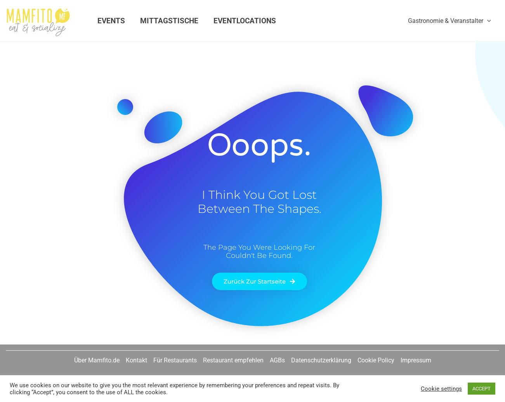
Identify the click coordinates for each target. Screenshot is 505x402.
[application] (487, 21)
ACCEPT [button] (481, 389)
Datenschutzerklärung (321, 360)
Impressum (416, 360)
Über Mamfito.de (97, 360)
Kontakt (136, 360)
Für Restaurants (175, 360)
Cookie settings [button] (441, 388)
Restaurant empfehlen (233, 360)
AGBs (277, 360)
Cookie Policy (375, 360)
